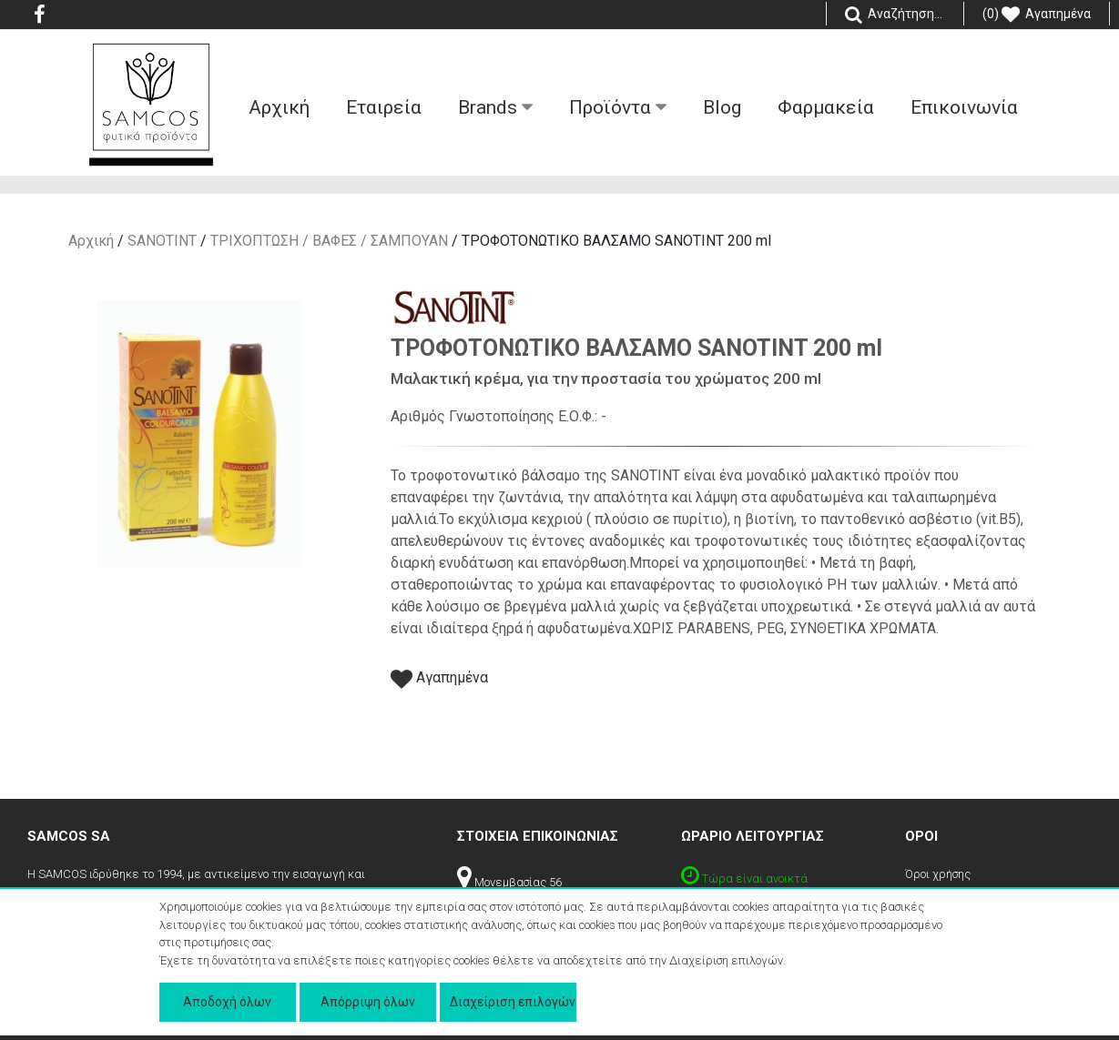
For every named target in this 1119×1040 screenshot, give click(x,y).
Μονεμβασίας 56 (509, 882)
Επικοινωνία (964, 107)
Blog (722, 107)
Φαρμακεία (826, 107)
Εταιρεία (384, 107)
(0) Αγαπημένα (1036, 14)
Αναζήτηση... (895, 14)
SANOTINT (162, 240)
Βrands (495, 107)
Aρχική (279, 107)
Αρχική (91, 240)
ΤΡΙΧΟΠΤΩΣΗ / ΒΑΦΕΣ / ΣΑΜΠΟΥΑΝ (329, 240)
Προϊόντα (617, 107)
